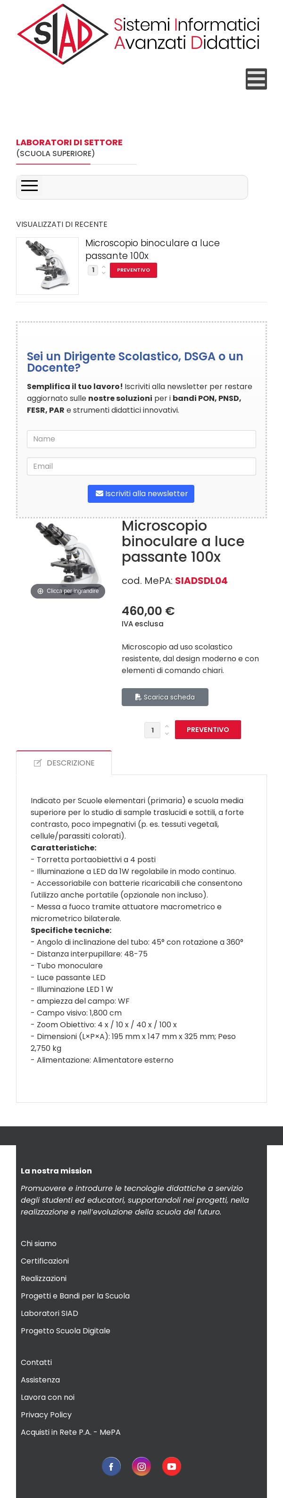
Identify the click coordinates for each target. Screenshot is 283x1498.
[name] (141, 439)
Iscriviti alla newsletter (141, 493)
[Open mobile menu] (256, 79)
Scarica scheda (165, 697)
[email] (141, 466)
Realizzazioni (44, 1278)
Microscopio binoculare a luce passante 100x (152, 249)
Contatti (36, 1362)
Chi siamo (39, 1243)
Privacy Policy (46, 1414)
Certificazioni (45, 1261)
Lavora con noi (48, 1397)
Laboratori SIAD (49, 1313)
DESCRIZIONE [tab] (64, 762)
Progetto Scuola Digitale (65, 1330)
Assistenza (40, 1379)
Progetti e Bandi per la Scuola (75, 1295)
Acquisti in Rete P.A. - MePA (71, 1432)
